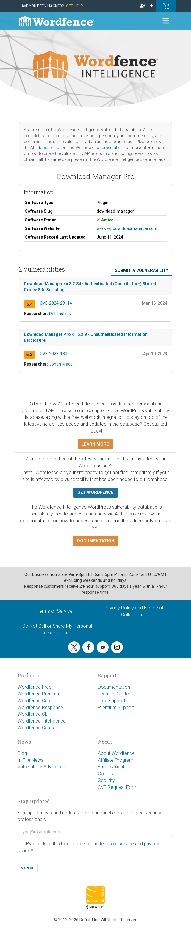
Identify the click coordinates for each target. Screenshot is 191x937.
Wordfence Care (35, 700)
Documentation (114, 687)
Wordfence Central (37, 728)
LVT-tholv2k (60, 313)
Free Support (111, 700)
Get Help (74, 6)
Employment (111, 767)
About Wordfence (116, 753)
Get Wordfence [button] (95, 492)
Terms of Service (55, 611)
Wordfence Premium (39, 694)
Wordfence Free (34, 687)
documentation (51, 147)
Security (106, 780)
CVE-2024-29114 (56, 303)
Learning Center (114, 694)
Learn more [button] (95, 444)
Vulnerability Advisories (41, 767)
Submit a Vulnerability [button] (141, 270)
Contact (106, 773)
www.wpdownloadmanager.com (127, 228)
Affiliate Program (115, 760)
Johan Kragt (60, 364)
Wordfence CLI (33, 714)
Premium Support (116, 707)
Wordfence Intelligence (42, 721)
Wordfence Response (40, 707)
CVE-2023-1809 (55, 353)
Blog (22, 753)
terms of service (117, 844)
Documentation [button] (95, 540)
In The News (30, 760)
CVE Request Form (117, 787)
